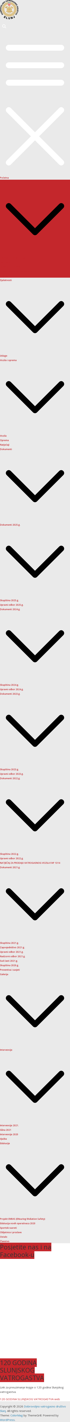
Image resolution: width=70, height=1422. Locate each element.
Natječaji (4, 444)
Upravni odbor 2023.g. (12, 773)
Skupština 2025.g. (9, 600)
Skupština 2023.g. (9, 769)
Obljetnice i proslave (11, 1232)
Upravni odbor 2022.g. (12, 858)
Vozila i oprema (8, 360)
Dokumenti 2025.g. (10, 524)
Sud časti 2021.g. (9, 960)
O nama (4, 182)
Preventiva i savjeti (10, 969)
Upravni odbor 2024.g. (12, 689)
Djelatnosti (6, 280)
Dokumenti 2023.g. (10, 693)
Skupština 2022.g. (9, 854)
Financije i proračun (10, 266)
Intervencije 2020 (9, 1134)
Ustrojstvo (5, 262)
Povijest (4, 275)
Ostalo (3, 1236)
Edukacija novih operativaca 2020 (17, 1223)
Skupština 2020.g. (9, 965)
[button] (35, 253)
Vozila (3, 435)
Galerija (4, 974)
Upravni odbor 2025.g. (12, 604)
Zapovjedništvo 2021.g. (12, 947)
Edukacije (5, 1143)
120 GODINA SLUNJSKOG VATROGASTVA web (30, 1399)
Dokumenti (6, 449)
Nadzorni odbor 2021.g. (12, 956)
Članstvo (4, 1241)
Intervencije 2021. (9, 1125)
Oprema (4, 440)
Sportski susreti (8, 1227)
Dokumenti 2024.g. (10, 609)
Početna (4, 177)
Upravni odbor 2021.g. (12, 951)
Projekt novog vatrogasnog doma (18, 271)
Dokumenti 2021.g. (10, 867)
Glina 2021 (5, 1129)
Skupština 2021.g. (9, 943)
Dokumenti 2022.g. (10, 778)
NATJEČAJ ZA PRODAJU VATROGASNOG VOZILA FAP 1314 (30, 862)
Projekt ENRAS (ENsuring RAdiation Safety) (22, 1218)
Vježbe (3, 1138)
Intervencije (6, 1049)
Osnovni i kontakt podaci (13, 257)
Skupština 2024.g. (9, 684)
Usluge (3, 355)
